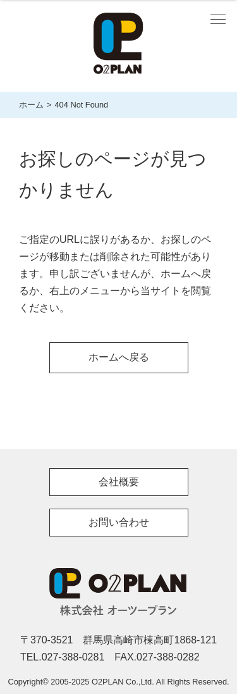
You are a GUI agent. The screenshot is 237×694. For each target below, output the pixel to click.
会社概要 (119, 481)
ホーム (31, 104)
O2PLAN (118, 583)
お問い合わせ (118, 522)
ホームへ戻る (118, 357)
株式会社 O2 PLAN (118, 46)
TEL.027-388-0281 (62, 657)
